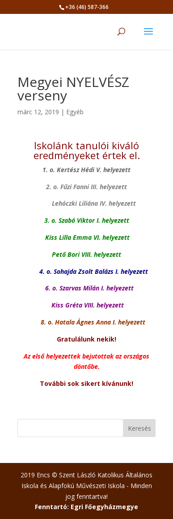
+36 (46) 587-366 (87, 7)
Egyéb (75, 112)
